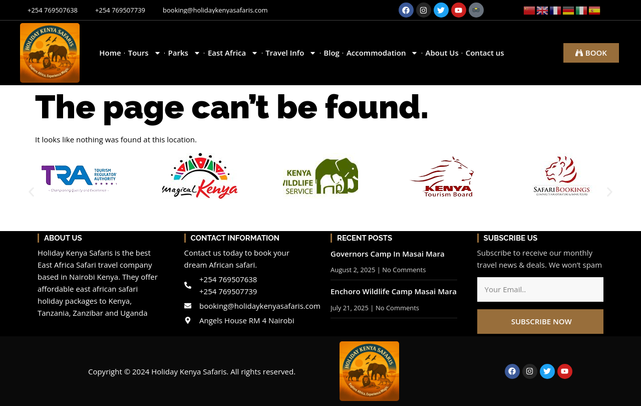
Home (110, 53)
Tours (144, 53)
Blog (332, 53)
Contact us (485, 53)
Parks (184, 53)
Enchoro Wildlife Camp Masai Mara (394, 291)
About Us (441, 53)
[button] (31, 191)
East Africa (233, 53)
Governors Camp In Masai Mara (388, 254)
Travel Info (290, 53)
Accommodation (383, 53)
